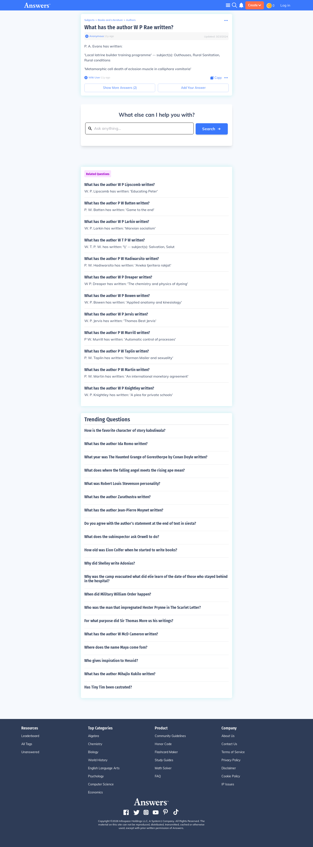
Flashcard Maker (166, 752)
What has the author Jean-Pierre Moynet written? (123, 510)
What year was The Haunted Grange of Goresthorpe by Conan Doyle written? (145, 456)
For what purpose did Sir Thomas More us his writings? (128, 620)
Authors (131, 20)
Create (254, 5)
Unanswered (30, 752)
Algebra (93, 736)
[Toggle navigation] (228, 5)
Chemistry (95, 744)
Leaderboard (30, 736)
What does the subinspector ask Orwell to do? (121, 536)
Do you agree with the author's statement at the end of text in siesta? (140, 523)
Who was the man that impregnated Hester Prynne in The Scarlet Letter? (142, 607)
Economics (95, 792)
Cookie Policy (230, 776)
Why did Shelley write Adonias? (109, 563)
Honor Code (163, 744)
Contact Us (229, 744)
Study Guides (164, 760)
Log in (285, 5)
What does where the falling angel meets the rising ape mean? (134, 470)
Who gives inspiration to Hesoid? (111, 660)
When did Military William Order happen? (117, 594)
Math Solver (163, 768)
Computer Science (101, 784)
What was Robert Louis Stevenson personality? (122, 483)
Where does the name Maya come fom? (115, 647)
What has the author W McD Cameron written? (121, 633)
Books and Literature (110, 20)
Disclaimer (228, 768)
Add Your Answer (193, 88)
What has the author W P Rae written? (128, 27)
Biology (93, 752)
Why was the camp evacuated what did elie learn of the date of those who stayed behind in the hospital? (156, 578)
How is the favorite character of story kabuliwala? (124, 430)
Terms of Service (233, 752)
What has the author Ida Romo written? (116, 443)
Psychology (96, 776)
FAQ (158, 776)
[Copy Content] (216, 78)
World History (97, 760)
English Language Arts (104, 768)
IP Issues (227, 784)
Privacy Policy (230, 760)
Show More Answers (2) (120, 88)
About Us (228, 736)
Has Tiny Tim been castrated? (108, 687)
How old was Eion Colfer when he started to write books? (130, 549)
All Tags (26, 744)
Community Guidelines (170, 736)
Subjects (89, 20)
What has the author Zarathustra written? (117, 496)
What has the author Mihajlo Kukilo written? (119, 673)
